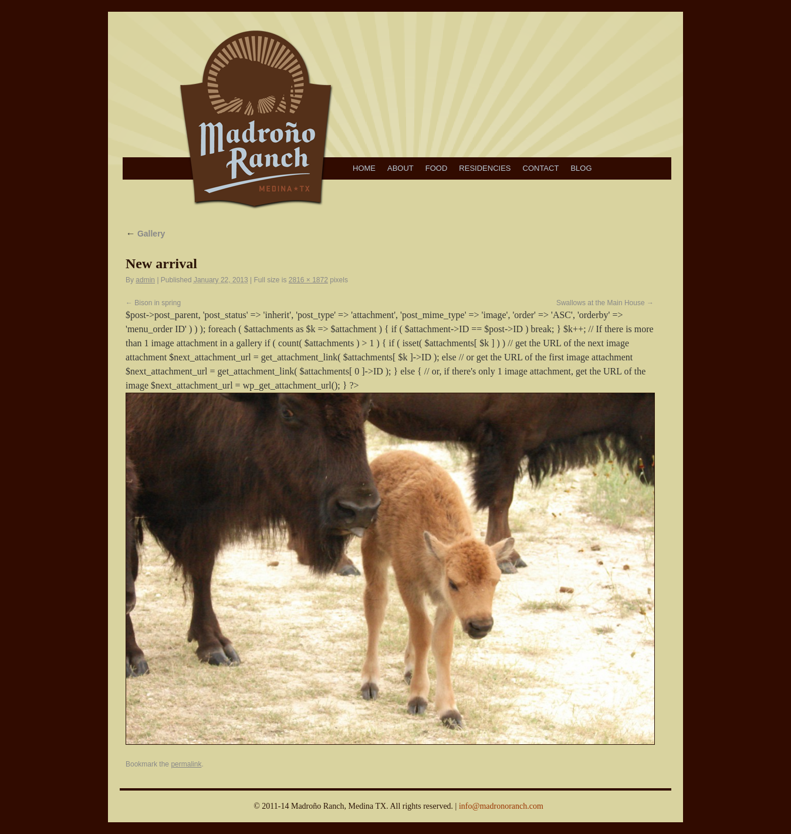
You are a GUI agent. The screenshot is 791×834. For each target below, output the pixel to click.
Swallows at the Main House (600, 303)
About (400, 168)
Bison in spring (157, 303)
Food (436, 168)
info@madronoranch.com (501, 806)
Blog (580, 168)
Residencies (485, 168)
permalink (186, 764)
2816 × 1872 (308, 280)
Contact (541, 168)
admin (145, 280)
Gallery (145, 233)
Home (364, 168)
